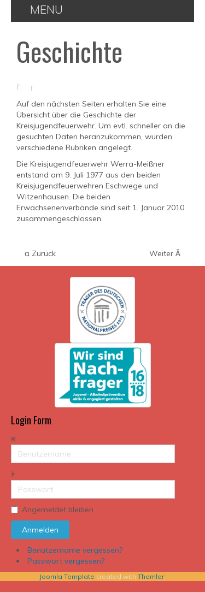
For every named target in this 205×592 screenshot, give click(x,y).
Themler (151, 576)
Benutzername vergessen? (74, 550)
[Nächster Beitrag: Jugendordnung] (165, 254)
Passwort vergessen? (65, 561)
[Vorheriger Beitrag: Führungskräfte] (40, 254)
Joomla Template (67, 576)
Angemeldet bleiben (57, 509)
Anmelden (40, 530)
